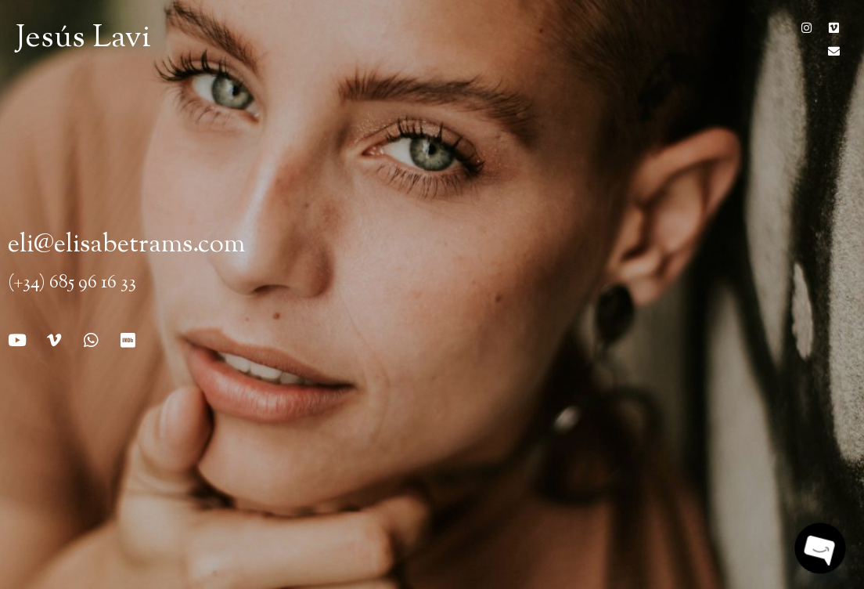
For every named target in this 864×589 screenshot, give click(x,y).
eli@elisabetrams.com (126, 245)
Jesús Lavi (83, 38)
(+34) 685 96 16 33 (72, 283)
